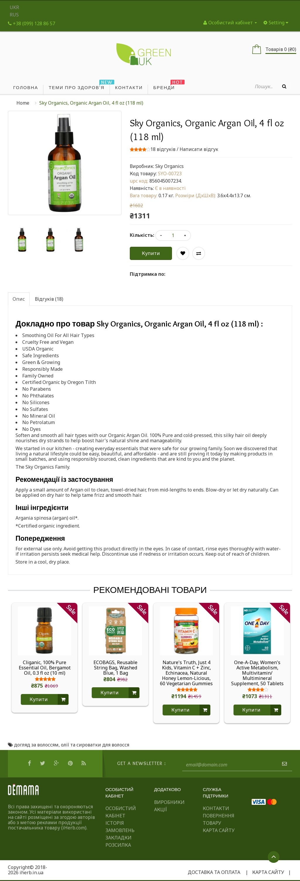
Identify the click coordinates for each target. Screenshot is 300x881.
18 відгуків (162, 149)
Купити (151, 253)
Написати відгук (199, 149)
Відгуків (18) (49, 299)
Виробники (169, 802)
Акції (160, 809)
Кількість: (142, 235)
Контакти (216, 808)
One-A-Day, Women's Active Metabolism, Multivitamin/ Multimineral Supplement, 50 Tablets (257, 673)
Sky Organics (169, 166)
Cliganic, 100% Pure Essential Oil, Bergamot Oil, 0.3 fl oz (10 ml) (45, 668)
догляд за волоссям (36, 744)
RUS (14, 14)
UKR (14, 7)
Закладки (118, 837)
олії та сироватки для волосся (95, 744)
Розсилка (118, 845)
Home (22, 103)
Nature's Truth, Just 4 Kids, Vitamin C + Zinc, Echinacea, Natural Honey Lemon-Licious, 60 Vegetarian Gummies (186, 673)
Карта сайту (219, 830)
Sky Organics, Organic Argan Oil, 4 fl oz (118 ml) (91, 103)
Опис (19, 299)
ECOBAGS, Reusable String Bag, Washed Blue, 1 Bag (115, 668)
